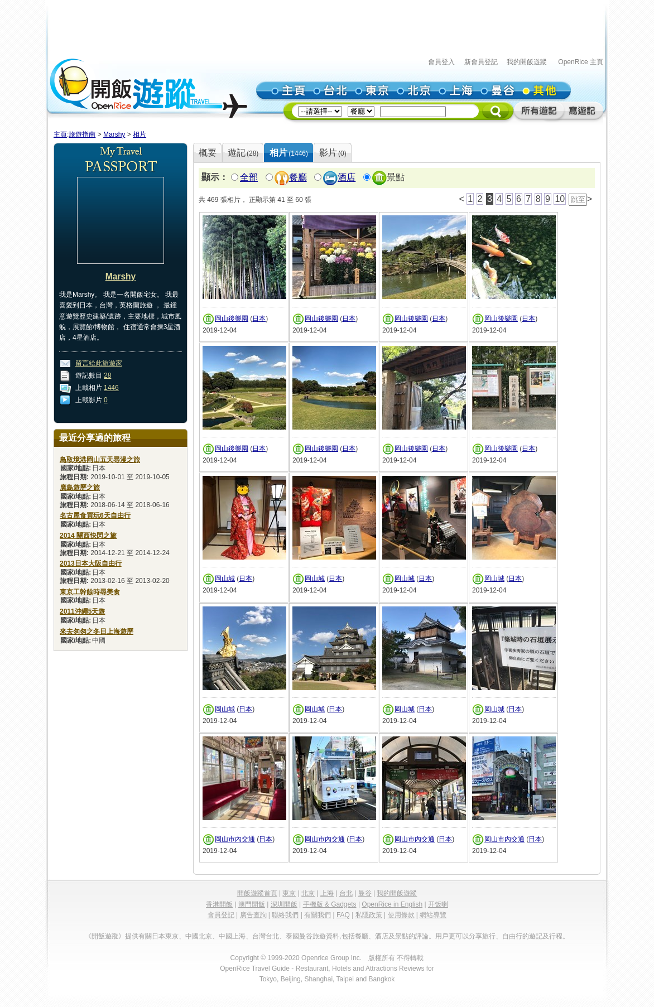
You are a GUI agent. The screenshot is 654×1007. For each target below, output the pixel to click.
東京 (289, 893)
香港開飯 (219, 904)
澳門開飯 (251, 904)
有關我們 (317, 915)
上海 (327, 893)
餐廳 (298, 177)
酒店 (346, 177)
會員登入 (441, 62)
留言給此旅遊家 (98, 363)
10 (560, 199)
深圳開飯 (284, 904)
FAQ (343, 915)
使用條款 (401, 915)
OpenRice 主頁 (580, 62)
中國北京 (198, 936)
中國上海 (232, 936)
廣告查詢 (253, 915)
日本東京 (165, 936)
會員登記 (221, 915)
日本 (259, 318)
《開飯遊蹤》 (105, 936)
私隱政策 (368, 915)
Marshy (114, 134)
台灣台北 (265, 936)
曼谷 (365, 893)
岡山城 (225, 578)
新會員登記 (481, 62)
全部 (249, 177)
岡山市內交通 (235, 839)
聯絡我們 (285, 915)
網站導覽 (433, 915)
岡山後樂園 (231, 318)
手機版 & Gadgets (330, 904)
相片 (139, 134)
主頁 (60, 134)
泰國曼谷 (299, 936)
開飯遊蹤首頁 (257, 893)
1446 (111, 388)
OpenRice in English (392, 904)
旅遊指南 (82, 134)
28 (107, 375)
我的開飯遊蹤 (527, 62)
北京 (308, 893)
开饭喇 (438, 904)
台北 (346, 893)
